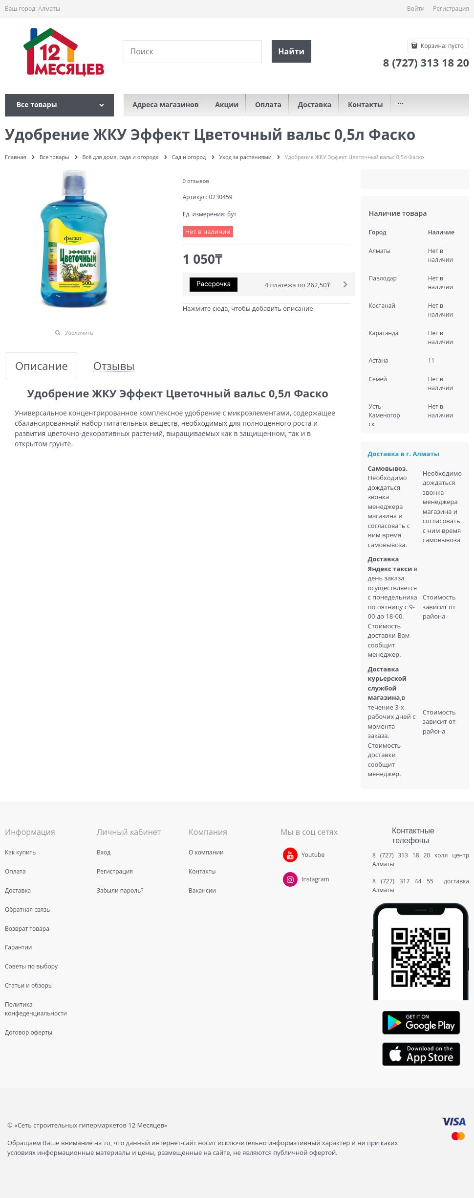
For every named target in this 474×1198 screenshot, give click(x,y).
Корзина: (441, 46)
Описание (41, 365)
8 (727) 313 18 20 (401, 855)
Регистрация (451, 8)
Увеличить (79, 332)
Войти (416, 8)
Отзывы (114, 365)
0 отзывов (196, 180)
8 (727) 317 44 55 (405, 881)
